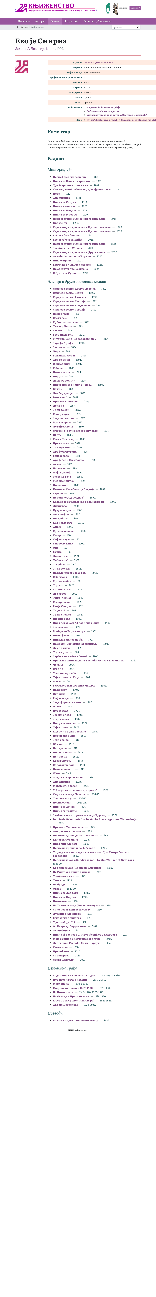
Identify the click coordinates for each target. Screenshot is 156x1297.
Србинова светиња (65, 322)
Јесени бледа (62, 715)
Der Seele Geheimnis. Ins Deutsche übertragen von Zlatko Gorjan (95, 819)
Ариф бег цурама (65, 451)
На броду (59, 884)
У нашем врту (62, 798)
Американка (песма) (67, 831)
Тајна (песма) (62, 598)
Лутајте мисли (63, 426)
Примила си (61, 443)
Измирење (60, 756)
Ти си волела (61, 568)
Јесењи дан (61, 627)
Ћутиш (58, 585)
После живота (62, 752)
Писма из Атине (64, 806)
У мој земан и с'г (64, 876)
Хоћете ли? (60, 560)
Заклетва (59, 347)
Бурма (57, 552)
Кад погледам (62, 522)
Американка (61, 198)
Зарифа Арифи (63, 343)
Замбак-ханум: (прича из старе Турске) (79, 815)
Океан (57, 888)
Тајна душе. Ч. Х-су (66, 677)
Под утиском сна (64, 723)
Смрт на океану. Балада (69, 794)
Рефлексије (61, 698)
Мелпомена (61, 984)
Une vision (60, 223)
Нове (56, 193)
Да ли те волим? (64, 380)
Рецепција (71, 21)
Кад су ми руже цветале (69, 731)
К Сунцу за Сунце (65, 273)
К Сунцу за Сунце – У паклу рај (73, 1000)
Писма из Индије (64, 210)
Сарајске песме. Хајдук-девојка (74, 288)
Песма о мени (62, 802)
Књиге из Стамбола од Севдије (73, 489)
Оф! (55, 547)
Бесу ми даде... (63, 334)
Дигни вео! (60, 506)
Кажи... (57, 389)
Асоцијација (61, 930)
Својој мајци (61, 414)
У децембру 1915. (64, 922)
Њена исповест (63, 769)
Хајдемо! (59, 610)
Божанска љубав (64, 355)
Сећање (58, 368)
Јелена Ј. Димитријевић (35, 48)
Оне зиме (59, 694)
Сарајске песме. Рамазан (69, 297)
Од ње (57, 706)
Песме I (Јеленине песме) (70, 177)
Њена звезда (61, 372)
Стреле (58, 493)
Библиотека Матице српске (103, 111)
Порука (58, 376)
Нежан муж (61, 313)
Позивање (60, 901)
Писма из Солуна (64, 202)
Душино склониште (67, 913)
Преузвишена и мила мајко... (72, 385)
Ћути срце (60, 652)
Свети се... (60, 318)
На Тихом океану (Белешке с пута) (76, 905)
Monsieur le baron (65, 786)
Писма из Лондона (66, 893)
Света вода (60, 947)
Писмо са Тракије (65, 811)
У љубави (59, 564)
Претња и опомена (65, 401)
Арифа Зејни (61, 359)
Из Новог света (63, 992)
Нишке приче (62, 260)
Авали (57, 464)
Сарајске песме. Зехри (68, 293)
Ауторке (40, 21)
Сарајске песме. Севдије (69, 309)
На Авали (59, 468)
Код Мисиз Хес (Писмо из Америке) (77, 868)
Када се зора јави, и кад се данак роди (78, 501)
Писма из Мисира (65, 214)
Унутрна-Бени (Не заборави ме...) (75, 339)
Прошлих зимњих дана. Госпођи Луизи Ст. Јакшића (88, 660)
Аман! (57, 527)
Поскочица (60, 485)
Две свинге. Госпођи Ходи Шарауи (76, 943)
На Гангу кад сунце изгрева (71, 872)
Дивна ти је (60, 556)
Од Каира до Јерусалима (70, 926)
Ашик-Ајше (61, 514)
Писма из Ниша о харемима (72, 181)
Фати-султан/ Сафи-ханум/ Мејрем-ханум (82, 189)
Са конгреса (61, 955)
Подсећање (61, 710)
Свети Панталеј (63, 439)
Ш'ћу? (57, 435)
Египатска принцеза (67, 918)
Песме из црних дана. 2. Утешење (75, 835)
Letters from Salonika (67, 239)
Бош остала (61, 456)
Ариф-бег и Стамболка (68, 460)
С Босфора (60, 577)
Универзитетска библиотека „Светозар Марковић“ (117, 114)
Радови (55, 21)
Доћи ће (58, 405)
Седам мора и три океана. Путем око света (82, 227)
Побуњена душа (64, 735)
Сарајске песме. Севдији (69, 301)
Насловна (24, 21)
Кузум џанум (62, 510)
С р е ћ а (58, 669)
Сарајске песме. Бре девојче (72, 305)
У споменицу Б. (63, 481)
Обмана (58, 744)
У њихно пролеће (65, 673)
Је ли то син (61, 410)
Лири (56, 351)
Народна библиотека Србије (103, 107)
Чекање (58, 664)
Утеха (57, 880)
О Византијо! (61, 364)
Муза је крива (62, 422)
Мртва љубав (62, 581)
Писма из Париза (64, 897)
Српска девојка (63, 531)
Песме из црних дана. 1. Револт (74, 848)
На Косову (60, 689)
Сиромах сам (62, 589)
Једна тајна (61, 740)
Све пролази (61, 602)
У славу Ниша (62, 326)
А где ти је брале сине (68, 777)
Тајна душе (60, 727)
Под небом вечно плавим (70, 979)
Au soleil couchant (65, 1004)
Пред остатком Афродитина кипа (76, 623)
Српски (134, 7)
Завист (57, 330)
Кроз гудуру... (62, 761)
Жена (56, 773)
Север (57, 535)
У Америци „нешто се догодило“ (75, 790)
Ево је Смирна (62, 606)
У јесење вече (62, 476)
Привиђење (61, 951)
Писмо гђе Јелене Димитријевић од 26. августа (85, 934)
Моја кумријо (62, 472)
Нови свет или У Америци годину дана (79, 218)
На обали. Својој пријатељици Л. (75, 644)
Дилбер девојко (63, 393)
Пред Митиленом (65, 844)
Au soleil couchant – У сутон (72, 256)
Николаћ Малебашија (68, 639)
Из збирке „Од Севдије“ (68, 497)
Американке (61, 781)
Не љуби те (60, 518)
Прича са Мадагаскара (68, 827)
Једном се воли (63, 418)
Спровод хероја (63, 765)
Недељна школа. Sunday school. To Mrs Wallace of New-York (93, 860)
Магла (57, 681)
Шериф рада (61, 618)
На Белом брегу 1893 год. (69, 573)
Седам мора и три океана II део (74, 975)
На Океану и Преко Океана (71, 996)
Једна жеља (61, 719)
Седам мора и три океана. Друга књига (79, 252)
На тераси (60, 748)
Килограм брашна (65, 839)
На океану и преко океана (70, 269)
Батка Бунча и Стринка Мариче (74, 685)
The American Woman (67, 248)
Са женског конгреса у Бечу (72, 909)
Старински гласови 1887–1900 (73, 988)
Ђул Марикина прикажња (70, 185)
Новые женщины (64, 206)
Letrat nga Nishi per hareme (72, 264)
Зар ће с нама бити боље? (70, 656)
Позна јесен (61, 635)
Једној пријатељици (67, 702)
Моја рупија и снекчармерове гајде (76, 939)
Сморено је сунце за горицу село (75, 430)
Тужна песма (62, 614)
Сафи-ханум (61, 539)
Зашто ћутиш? (63, 543)
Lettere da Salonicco (66, 235)
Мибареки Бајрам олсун (69, 631)
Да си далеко (62, 648)
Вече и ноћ (60, 397)
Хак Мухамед (62, 447)
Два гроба (59, 593)
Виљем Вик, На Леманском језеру (75, 1020)
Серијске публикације (97, 21)
